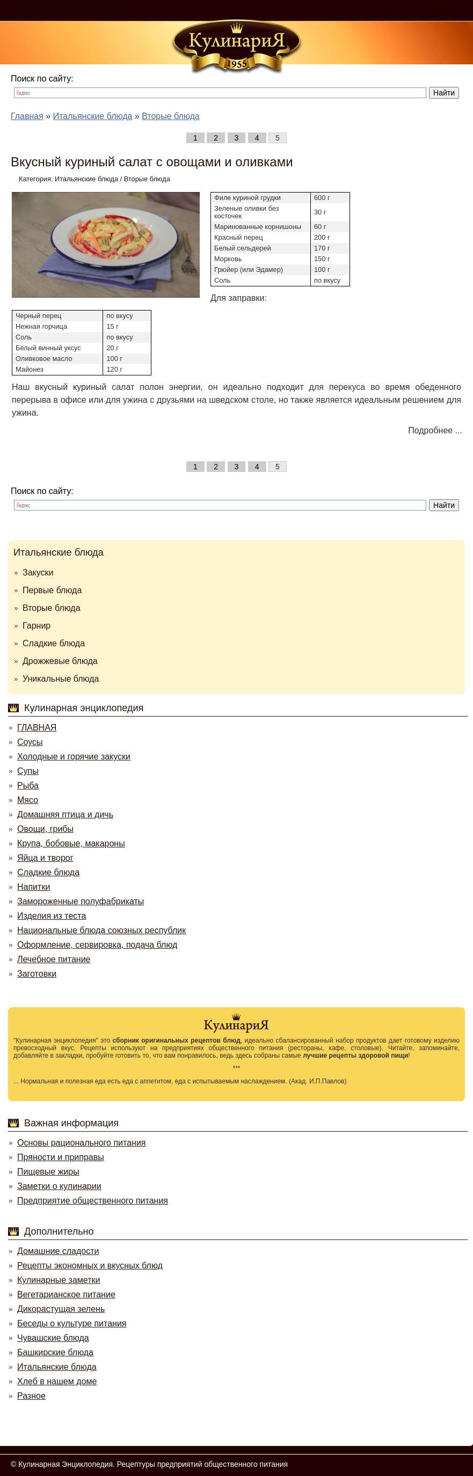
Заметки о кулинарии (59, 1186)
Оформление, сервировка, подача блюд (97, 944)
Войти (391, 10)
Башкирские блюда (55, 1352)
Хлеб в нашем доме (57, 1381)
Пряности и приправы (60, 1157)
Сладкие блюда (54, 643)
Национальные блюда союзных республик (101, 930)
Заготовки (36, 973)
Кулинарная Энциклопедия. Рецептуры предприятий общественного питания (153, 1464)
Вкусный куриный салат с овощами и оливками (152, 161)
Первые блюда (52, 590)
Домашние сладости (58, 1251)
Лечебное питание (53, 959)
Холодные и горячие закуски (73, 756)
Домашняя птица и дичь (65, 814)
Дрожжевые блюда (60, 661)
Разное (31, 1395)
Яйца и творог (45, 857)
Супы (28, 771)
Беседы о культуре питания (71, 1323)
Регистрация (443, 10)
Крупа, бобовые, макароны (71, 843)
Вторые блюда (147, 179)
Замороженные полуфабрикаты (80, 901)
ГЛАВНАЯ (36, 727)
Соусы (30, 742)
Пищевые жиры (48, 1171)
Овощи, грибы (45, 828)
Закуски (38, 572)
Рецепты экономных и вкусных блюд (90, 1265)
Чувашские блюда (53, 1337)
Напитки (33, 886)
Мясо (27, 800)
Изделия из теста (51, 915)
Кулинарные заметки (58, 1280)
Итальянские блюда (86, 179)
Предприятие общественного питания (92, 1200)
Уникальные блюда (61, 678)
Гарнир (36, 625)
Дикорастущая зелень (61, 1308)
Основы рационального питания (81, 1142)
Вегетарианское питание (66, 1294)
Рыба (28, 785)
